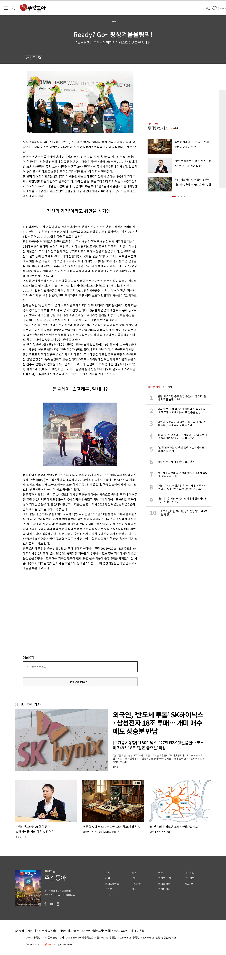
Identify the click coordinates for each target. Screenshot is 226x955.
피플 (134, 889)
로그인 (221, 8)
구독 (176, 128)
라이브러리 (164, 883)
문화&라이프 (112, 883)
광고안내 (190, 883)
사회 (107, 878)
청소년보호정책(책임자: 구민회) (127, 930)
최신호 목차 (164, 878)
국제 (134, 878)
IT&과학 (136, 883)
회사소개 (30, 930)
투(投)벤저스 (158, 128)
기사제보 (190, 872)
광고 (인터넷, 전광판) (47, 930)
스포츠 (109, 889)
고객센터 (74, 930)
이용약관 (85, 930)
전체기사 (110, 894)
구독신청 (190, 878)
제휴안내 (64, 930)
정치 (107, 872)
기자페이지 (164, 889)
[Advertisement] (72, 596)
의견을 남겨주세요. (36, 666)
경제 (134, 872)
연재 (160, 872)
